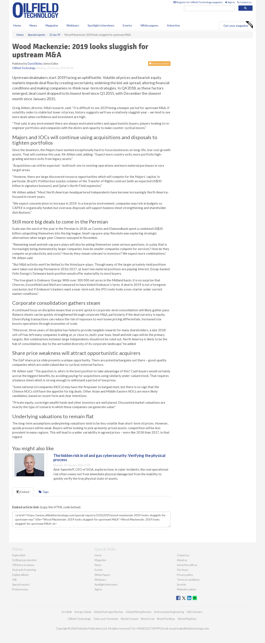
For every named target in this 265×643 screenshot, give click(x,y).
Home (17, 25)
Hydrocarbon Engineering (169, 612)
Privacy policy (185, 574)
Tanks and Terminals (105, 618)
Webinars (72, 25)
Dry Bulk (67, 612)
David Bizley (35, 63)
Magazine (52, 25)
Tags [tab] (44, 492)
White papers (149, 25)
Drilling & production (24, 560)
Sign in (230, 2)
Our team (182, 569)
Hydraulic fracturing (24, 569)
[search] (209, 8)
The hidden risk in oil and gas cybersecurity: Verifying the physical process (109, 457)
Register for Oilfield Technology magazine (198, 2)
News (98, 565)
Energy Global (82, 612)
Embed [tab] (23, 492)
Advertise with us (187, 565)
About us (182, 560)
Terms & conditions (188, 579)
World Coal (147, 618)
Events (127, 25)
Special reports (21, 584)
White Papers (102, 574)
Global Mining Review (138, 612)
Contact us (244, 2)
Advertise (173, 25)
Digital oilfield (20, 574)
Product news (20, 589)
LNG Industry (195, 612)
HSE (14, 579)
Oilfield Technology (23, 68)
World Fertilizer (166, 618)
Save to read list (159, 63)
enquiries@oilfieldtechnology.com (189, 628)
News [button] (33, 25)
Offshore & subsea (23, 565)
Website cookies (186, 589)
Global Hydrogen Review (108, 612)
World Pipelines (187, 618)
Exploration (19, 555)
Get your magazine (238, 25)
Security (181, 584)
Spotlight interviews (101, 25)
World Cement (129, 618)
